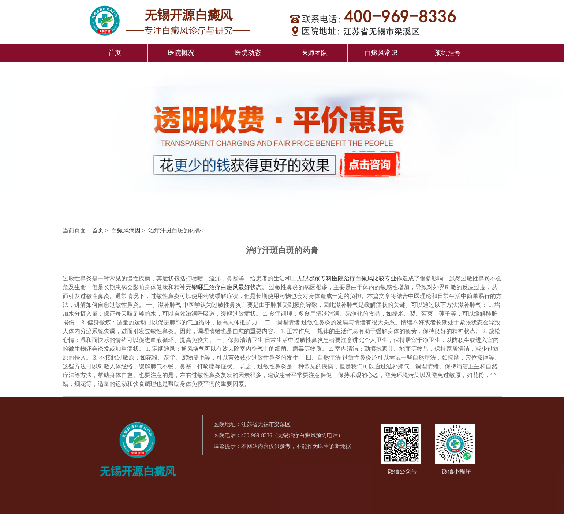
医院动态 (248, 52)
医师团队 (314, 52)
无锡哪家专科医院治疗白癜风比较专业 (346, 278)
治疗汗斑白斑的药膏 (175, 230)
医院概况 (181, 52)
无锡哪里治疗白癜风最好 (218, 287)
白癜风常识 (381, 52)
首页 (114, 52)
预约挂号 (447, 52)
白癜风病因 (126, 230)
